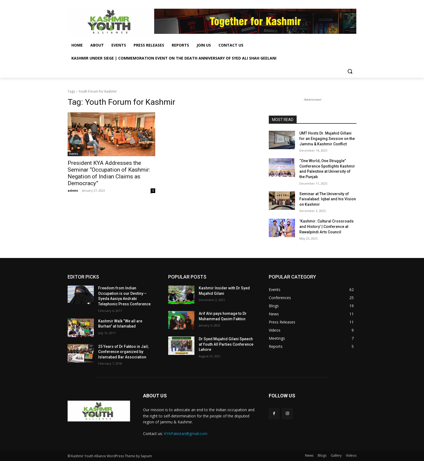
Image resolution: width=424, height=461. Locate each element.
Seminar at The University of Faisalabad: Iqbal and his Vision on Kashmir (327, 199)
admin (73, 190)
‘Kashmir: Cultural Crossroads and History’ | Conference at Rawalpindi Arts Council (326, 226)
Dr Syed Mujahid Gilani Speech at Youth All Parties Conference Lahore (226, 344)
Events (73, 154)
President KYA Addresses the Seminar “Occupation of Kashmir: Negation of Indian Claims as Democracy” (109, 173)
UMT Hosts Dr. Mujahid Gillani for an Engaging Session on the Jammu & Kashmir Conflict (327, 138)
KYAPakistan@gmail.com (185, 433)
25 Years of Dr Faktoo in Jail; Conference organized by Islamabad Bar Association (123, 351)
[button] (349, 71)
